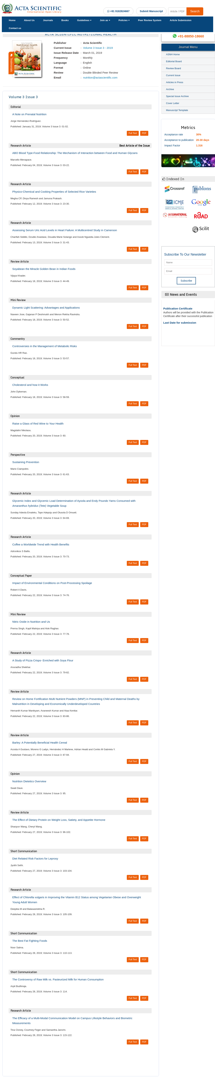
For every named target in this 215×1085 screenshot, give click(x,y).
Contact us (15, 28)
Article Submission (180, 20)
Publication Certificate (177, 308)
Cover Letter (172, 103)
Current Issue (173, 75)
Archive (170, 89)
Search (195, 11)
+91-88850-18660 (191, 36)
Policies (124, 20)
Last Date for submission (179, 322)
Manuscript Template (177, 110)
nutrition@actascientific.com (99, 77)
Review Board (173, 68)
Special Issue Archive (177, 96)
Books (65, 20)
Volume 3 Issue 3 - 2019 (97, 47)
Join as (105, 20)
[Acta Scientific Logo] (32, 9)
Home (12, 20)
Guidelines (84, 20)
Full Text (133, 133)
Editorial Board (174, 61)
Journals (48, 20)
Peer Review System (149, 20)
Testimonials (11, 63)
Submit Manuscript (151, 11)
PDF (144, 133)
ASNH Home (173, 54)
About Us (29, 20)
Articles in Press (174, 82)
